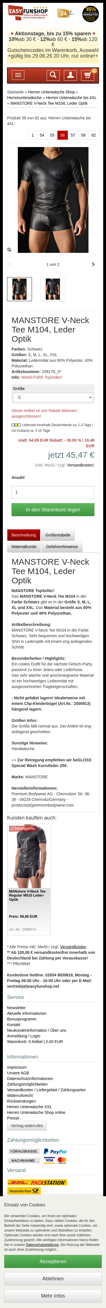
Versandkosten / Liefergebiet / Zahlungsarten (46, 1090)
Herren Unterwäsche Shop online (36, 1112)
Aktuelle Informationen (26, 1013)
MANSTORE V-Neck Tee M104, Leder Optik (49, 103)
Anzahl (18, 477)
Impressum (17, 1067)
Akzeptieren (53, 1261)
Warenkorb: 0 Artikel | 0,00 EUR (35, 1041)
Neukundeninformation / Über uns (36, 1030)
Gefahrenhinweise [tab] (62, 546)
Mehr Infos (53, 1296)
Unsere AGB (18, 1073)
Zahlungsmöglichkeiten (27, 1084)
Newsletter (16, 1007)
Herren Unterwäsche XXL (29, 1107)
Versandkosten (80, 465)
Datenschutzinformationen (30, 1078)
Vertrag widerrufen (27, 1125)
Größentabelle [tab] (58, 535)
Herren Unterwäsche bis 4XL (71, 97)
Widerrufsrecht (20, 1095)
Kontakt (13, 1024)
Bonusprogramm (21, 1019)
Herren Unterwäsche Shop (51, 92)
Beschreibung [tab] (24, 535)
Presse (13, 1118)
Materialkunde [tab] (24, 546)
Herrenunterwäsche (24, 97)
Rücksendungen (21, 1101)
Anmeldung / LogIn (23, 1036)
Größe (19, 388)
